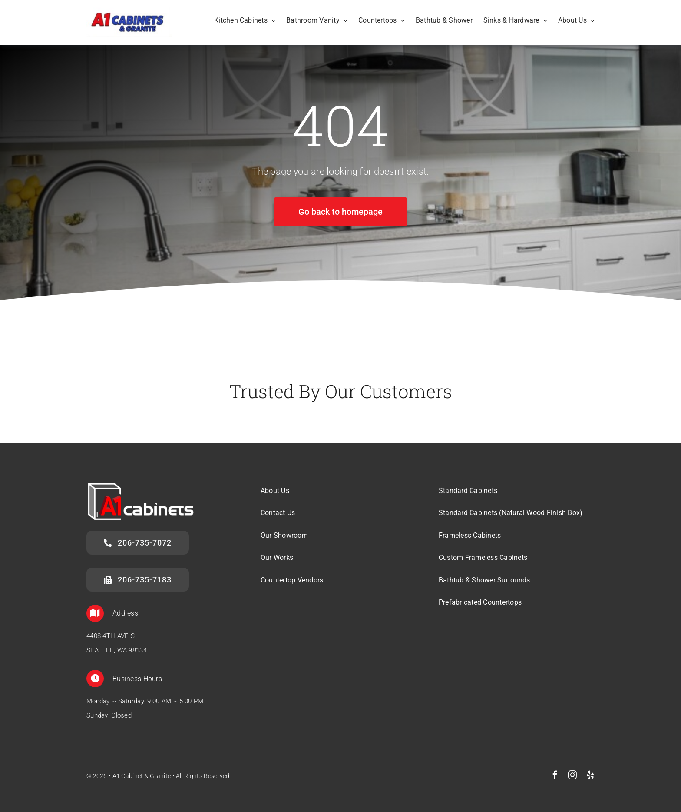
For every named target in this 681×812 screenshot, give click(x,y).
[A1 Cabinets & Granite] (129, 11)
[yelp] (590, 775)
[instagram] (572, 775)
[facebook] (555, 775)
